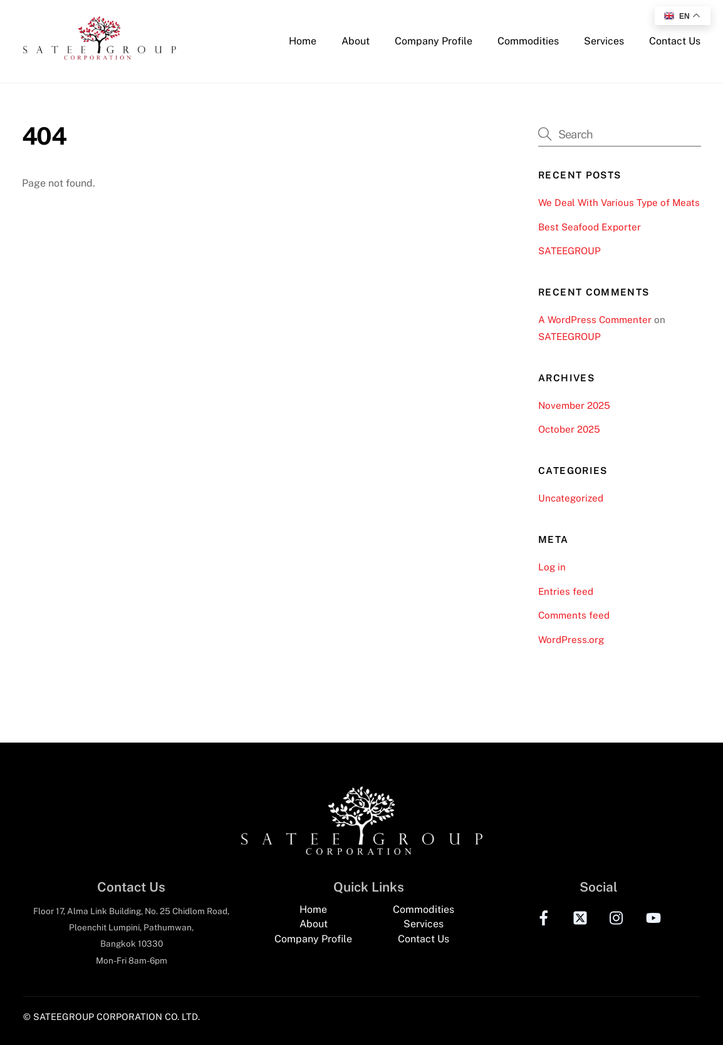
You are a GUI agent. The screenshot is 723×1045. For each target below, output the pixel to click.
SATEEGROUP (569, 250)
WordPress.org (571, 639)
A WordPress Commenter (595, 319)
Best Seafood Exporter (589, 227)
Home (302, 41)
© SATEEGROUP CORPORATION (92, 1016)
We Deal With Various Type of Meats (619, 202)
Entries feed (565, 591)
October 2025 (569, 429)
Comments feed (574, 615)
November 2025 (574, 405)
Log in (552, 567)
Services (604, 41)
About (355, 41)
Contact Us (674, 41)
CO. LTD (181, 1016)
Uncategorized (570, 498)
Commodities (528, 41)
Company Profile (433, 41)
